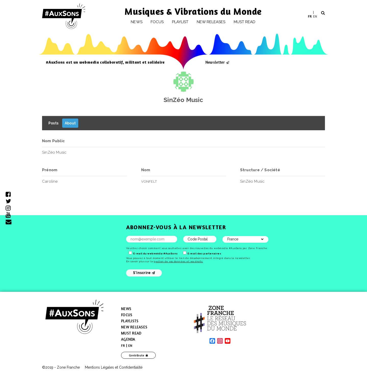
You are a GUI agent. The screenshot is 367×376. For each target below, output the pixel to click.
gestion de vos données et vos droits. (178, 261)
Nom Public (53, 141)
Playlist (180, 22)
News (136, 22)
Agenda (128, 339)
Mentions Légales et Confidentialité (113, 367)
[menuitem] (309, 16)
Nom (145, 170)
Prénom (49, 170)
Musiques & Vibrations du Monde (193, 11)
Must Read (245, 22)
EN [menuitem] (315, 16)
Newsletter (215, 62)
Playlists (129, 321)
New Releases (134, 327)
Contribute (137, 355)
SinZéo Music (183, 100)
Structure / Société (260, 170)
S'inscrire (144, 273)
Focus (157, 22)
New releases (211, 22)
